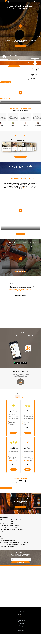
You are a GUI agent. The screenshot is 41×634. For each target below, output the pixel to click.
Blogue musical (21, 626)
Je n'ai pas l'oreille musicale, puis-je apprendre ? (9, 527)
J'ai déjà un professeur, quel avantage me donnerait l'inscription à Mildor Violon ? (15, 544)
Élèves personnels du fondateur (21, 620)
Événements (8, 7)
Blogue (8, 8)
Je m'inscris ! (13, 432)
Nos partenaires (21, 625)
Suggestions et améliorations (21, 621)
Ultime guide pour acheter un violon (21, 619)
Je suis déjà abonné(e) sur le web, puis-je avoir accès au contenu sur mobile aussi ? (15, 542)
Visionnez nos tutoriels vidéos (14, 66)
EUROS (23, 395)
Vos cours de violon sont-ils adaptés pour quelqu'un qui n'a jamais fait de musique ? (15, 519)
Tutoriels (8, 2)
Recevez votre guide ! (20, 562)
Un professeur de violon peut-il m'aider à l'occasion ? (10, 534)
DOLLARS (17, 395)
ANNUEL (23, 397)
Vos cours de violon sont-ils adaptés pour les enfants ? (10, 525)
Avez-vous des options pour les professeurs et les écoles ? (11, 546)
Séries (8, 6)
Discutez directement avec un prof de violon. (20, 478)
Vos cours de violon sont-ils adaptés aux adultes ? (9, 523)
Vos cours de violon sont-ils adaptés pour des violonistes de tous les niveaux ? (14, 521)
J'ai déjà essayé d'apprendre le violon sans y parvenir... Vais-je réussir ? (13, 529)
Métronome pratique (21, 623)
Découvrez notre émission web (20, 506)
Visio (8, 3)
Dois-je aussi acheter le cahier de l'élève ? (8, 538)
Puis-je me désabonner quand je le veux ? (8, 540)
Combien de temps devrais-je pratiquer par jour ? (9, 536)
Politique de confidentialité (21, 612)
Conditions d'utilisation (21, 611)
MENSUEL (17, 397)
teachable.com (23, 630)
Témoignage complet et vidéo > (20, 271)
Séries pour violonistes (21, 622)
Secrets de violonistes (25, 187)
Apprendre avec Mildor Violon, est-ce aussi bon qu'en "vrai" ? (11, 531)
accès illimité (19, 139)
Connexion (9, 12)
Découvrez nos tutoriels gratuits (20, 156)
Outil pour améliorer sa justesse (21, 618)
